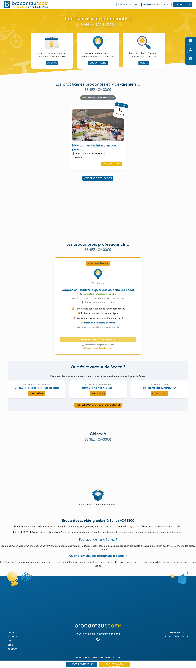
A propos (13, 637)
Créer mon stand (128, 4)
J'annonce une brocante (114, 665)
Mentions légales (102, 658)
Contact (12, 649)
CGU (118, 658)
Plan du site (82, 658)
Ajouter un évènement (156, 4)
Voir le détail (36, 394)
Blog (10, 645)
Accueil (12, 633)
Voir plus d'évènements (98, 178)
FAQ (10, 641)
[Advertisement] (98, 213)
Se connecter (182, 4)
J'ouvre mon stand (82, 664)
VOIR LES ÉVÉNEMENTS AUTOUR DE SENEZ (98, 405)
